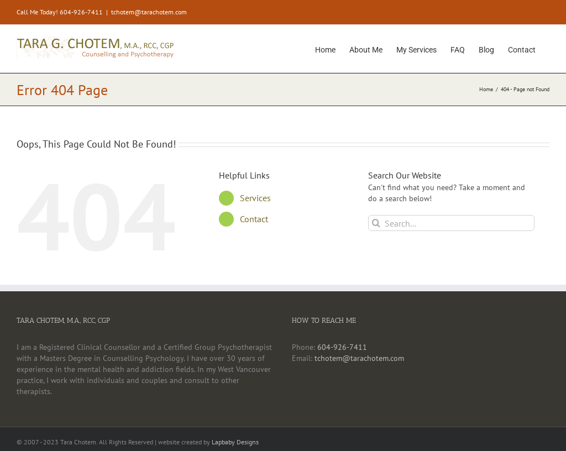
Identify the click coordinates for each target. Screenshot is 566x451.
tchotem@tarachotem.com (149, 12)
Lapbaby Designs (235, 442)
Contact (254, 218)
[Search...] (451, 223)
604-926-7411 (342, 347)
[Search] (376, 223)
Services (255, 197)
